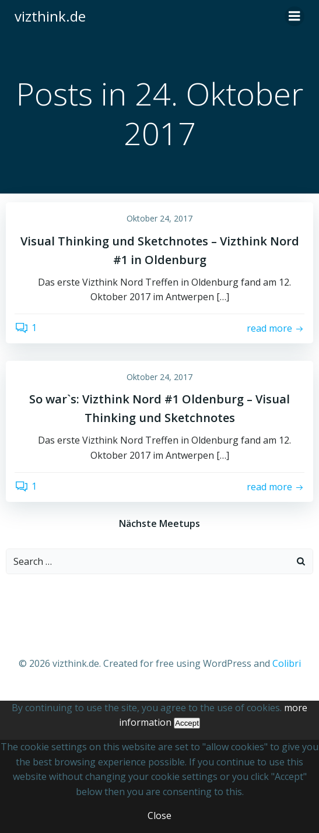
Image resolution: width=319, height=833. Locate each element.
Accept (187, 723)
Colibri (286, 663)
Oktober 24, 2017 (159, 218)
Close (159, 815)
